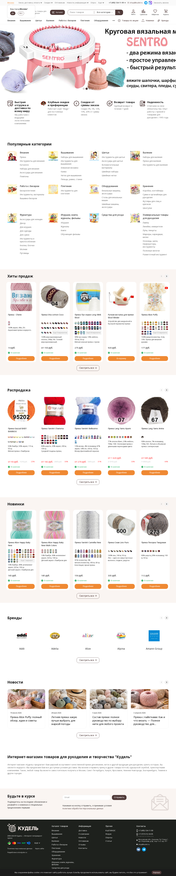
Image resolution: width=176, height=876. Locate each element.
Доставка (83, 830)
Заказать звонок (161, 2)
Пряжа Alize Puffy (149, 314)
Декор (23, 223)
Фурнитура (25, 214)
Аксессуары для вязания (31, 172)
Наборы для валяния (152, 157)
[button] (84, 89)
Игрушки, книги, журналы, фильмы (63, 863)
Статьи (108, 841)
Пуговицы (24, 253)
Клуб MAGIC (110, 830)
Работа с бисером (67, 20)
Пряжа (23, 157)
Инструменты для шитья (113, 157)
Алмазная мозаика (69, 167)
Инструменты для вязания (32, 161)
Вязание (11, 20)
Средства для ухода (113, 214)
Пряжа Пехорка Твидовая (153, 542)
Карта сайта (39, 848)
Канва (63, 171)
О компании (84, 834)
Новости (82, 837)
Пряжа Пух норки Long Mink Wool (88, 316)
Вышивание (25, 20)
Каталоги (24, 164)
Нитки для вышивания (71, 175)
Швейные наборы (110, 171)
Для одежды (25, 231)
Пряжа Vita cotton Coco (52, 314)
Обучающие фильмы (70, 234)
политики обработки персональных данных (82, 808)
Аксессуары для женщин (31, 219)
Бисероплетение (27, 190)
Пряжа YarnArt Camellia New (88, 542)
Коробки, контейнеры (153, 190)
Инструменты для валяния (155, 164)
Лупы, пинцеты (149, 230)
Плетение (85, 20)
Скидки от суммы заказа (90, 103)
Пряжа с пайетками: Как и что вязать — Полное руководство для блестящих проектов (149, 722)
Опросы (108, 837)
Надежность (155, 102)
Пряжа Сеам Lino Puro (118, 542)
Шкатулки (147, 208)
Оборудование (101, 20)
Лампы (146, 222)
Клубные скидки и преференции (58, 103)
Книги (63, 230)
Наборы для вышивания (72, 157)
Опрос (93, 2)
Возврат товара (124, 102)
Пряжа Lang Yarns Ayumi (119, 428)
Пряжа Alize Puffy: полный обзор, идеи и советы (26, 718)
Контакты (83, 848)
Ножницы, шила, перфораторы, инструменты (150, 244)
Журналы (65, 226)
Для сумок (24, 234)
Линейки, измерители (153, 226)
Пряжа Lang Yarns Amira (152, 428)
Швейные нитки (109, 175)
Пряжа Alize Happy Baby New (19, 544)
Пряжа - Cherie (15, 314)
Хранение (148, 186)
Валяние (50, 20)
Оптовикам (60, 2)
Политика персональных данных (19, 848)
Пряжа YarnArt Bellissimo (86, 428)
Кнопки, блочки (27, 245)
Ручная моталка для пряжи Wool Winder (121, 316)
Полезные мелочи (151, 250)
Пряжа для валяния (152, 161)
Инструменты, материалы (32, 194)
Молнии (23, 249)
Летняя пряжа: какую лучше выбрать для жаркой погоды (64, 720)
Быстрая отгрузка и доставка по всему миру (23, 106)
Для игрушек (25, 227)
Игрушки (65, 222)
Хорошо (156, 872)
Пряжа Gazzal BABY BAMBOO (17, 430)
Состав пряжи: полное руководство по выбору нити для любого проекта (108, 720)
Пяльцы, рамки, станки (71, 179)
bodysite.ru (23, 852)
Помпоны (24, 176)
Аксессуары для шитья (112, 161)
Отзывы (82, 844)
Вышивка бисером (28, 198)
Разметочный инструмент (155, 254)
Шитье (38, 20)
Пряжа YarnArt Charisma (52, 428)
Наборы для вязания (29, 168)
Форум (108, 834)
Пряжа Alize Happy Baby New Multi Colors (52, 544)
